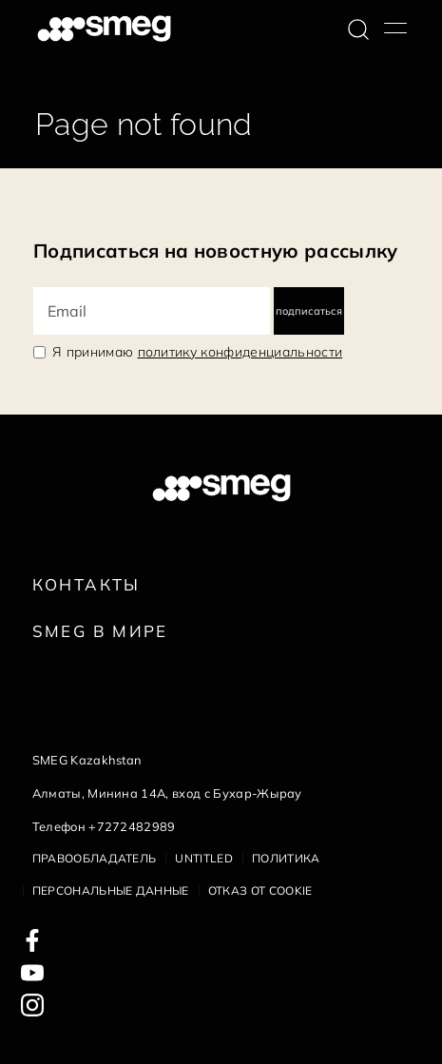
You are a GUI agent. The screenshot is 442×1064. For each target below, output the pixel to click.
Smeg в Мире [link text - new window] (100, 631)
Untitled (204, 858)
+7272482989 (132, 826)
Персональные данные (110, 890)
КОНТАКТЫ (86, 584)
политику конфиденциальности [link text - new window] (240, 351)
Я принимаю (197, 351)
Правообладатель (94, 858)
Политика (286, 858)
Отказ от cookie (260, 890)
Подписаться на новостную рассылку (215, 250)
